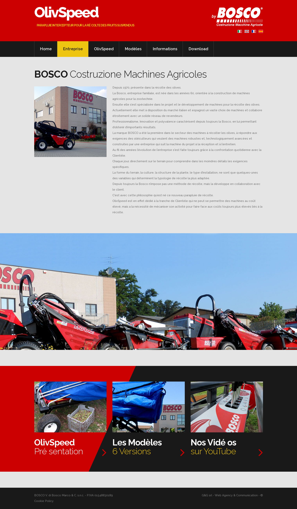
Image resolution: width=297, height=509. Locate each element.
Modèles (133, 49)
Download (198, 49)
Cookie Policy (44, 501)
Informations (165, 49)
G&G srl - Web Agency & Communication (230, 495)
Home (46, 49)
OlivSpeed (69, 12)
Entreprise (73, 49)
